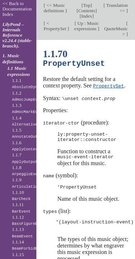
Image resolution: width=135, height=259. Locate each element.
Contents (86, 10)
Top (86, 5)
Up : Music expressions (86, 26)
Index (86, 16)
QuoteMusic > (116, 31)
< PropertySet (55, 26)
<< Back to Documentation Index (17, 9)
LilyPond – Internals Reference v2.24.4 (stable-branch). (17, 35)
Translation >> (116, 8)
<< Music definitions (54, 8)
